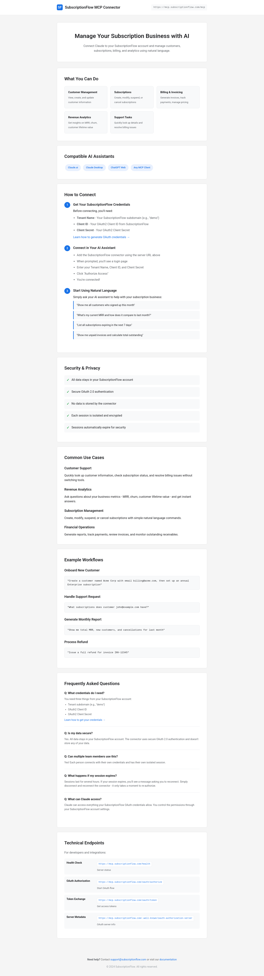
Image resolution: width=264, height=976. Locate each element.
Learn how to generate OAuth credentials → (101, 237)
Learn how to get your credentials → (84, 719)
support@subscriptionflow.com (128, 959)
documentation (168, 959)
